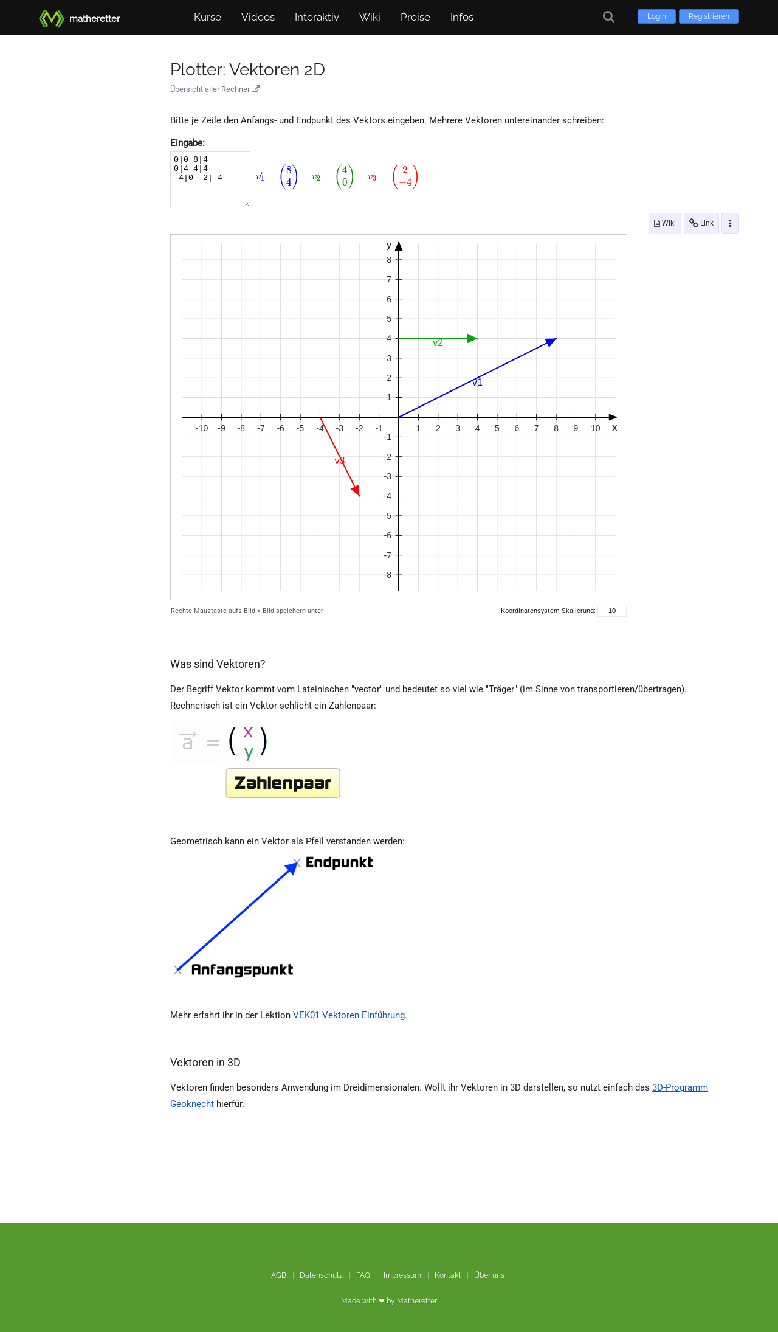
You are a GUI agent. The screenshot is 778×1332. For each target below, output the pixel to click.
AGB (278, 1275)
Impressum (402, 1275)
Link (701, 223)
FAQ (363, 1275)
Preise (415, 17)
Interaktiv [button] (317, 17)
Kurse (207, 17)
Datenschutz (321, 1275)
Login (656, 16)
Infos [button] (461, 17)
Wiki (369, 17)
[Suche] (608, 16)
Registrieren (709, 16)
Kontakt (448, 1275)
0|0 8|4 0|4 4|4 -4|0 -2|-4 (210, 179)
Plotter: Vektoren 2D (247, 70)
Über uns (489, 1275)
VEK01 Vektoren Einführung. (350, 1015)
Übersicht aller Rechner (215, 89)
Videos (258, 17)
